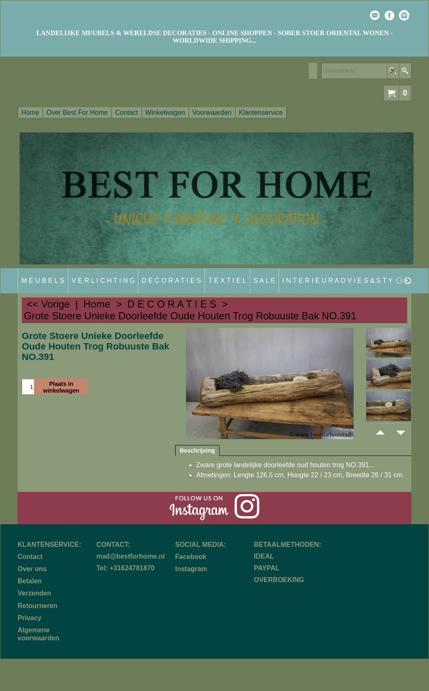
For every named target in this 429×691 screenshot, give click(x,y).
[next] (407, 281)
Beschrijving (197, 450)
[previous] (399, 281)
